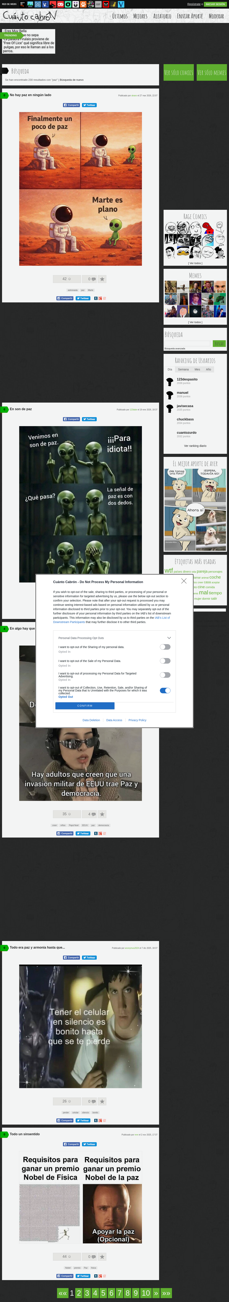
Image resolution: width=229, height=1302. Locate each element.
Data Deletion (91, 720)
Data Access (114, 720)
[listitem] (114, 638)
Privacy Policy (137, 720)
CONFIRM (85, 705)
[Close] (185, 582)
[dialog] (114, 651)
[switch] (165, 647)
